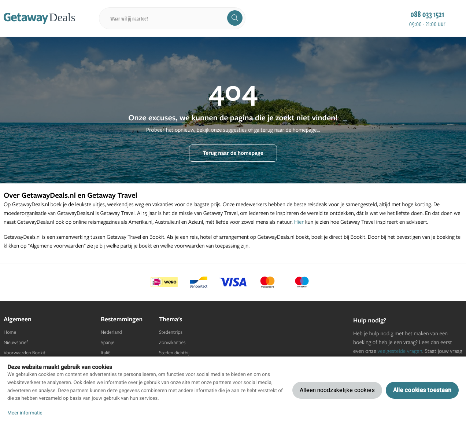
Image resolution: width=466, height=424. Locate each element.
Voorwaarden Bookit (24, 353)
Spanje (107, 342)
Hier (299, 222)
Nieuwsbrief (16, 342)
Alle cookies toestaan (422, 390)
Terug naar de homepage (233, 153)
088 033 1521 (427, 14)
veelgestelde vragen (399, 351)
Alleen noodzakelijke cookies (337, 390)
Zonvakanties (172, 342)
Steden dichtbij (174, 353)
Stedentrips (170, 332)
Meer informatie (24, 413)
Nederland (111, 332)
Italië (105, 353)
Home (10, 332)
